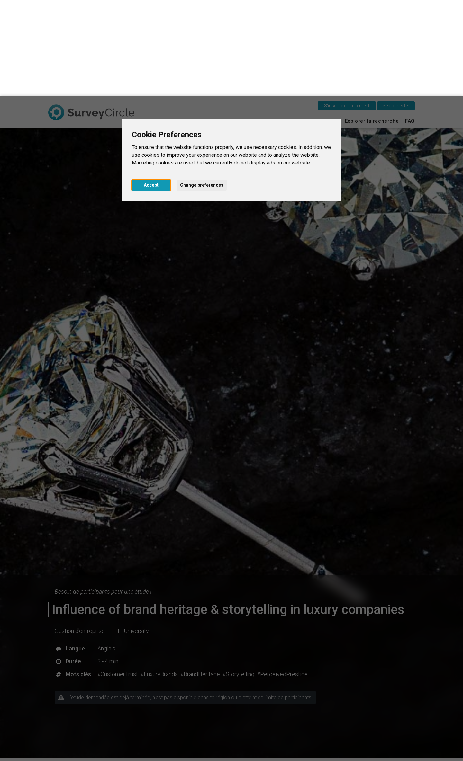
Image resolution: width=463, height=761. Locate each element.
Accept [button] (151, 88)
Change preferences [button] (201, 88)
